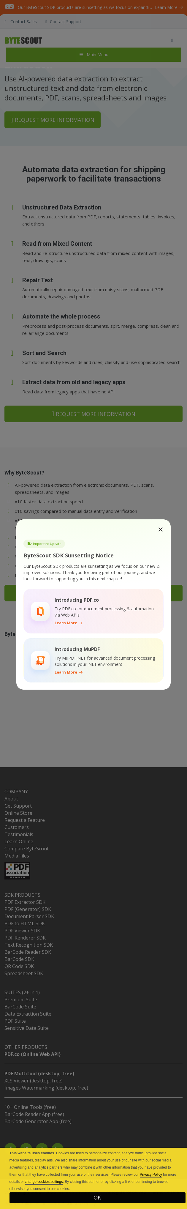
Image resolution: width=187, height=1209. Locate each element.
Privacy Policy (151, 1174)
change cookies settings (44, 1182)
